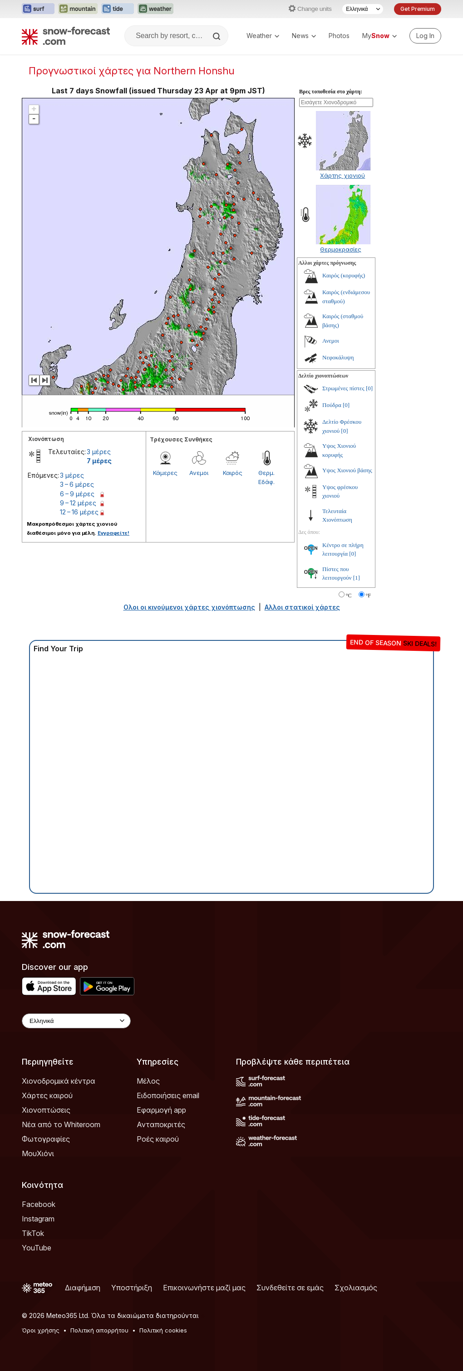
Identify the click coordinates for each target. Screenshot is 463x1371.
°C (349, 595)
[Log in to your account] (425, 36)
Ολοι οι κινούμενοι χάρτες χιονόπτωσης (189, 607)
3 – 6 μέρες (77, 484)
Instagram (38, 1218)
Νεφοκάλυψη (338, 357)
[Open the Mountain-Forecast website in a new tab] (78, 9)
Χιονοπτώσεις (46, 1109)
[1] (356, 577)
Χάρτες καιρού (47, 1095)
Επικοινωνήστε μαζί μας (204, 1287)
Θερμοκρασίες (340, 249)
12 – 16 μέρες (79, 512)
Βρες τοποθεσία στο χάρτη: (330, 91)
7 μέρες (99, 461)
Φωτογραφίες (46, 1138)
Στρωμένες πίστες (343, 388)
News (304, 35)
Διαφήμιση (82, 1287)
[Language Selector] (362, 9)
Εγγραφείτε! (113, 533)
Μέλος (148, 1080)
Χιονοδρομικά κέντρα (58, 1080)
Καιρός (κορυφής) (343, 275)
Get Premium (417, 8)
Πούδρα (331, 405)
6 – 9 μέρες (77, 494)
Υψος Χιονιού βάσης (347, 470)
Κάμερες (165, 472)
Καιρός (232, 472)
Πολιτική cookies (163, 1330)
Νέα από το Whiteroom (61, 1124)
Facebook (38, 1204)
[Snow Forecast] (66, 36)
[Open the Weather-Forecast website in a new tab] (155, 9)
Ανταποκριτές (161, 1124)
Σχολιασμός (356, 1287)
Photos (339, 35)
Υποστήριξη (131, 1287)
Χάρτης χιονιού (342, 175)
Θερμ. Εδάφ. (266, 477)
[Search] (217, 36)
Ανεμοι (198, 472)
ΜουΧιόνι (38, 1153)
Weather (262, 35)
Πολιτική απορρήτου (99, 1330)
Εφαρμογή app (161, 1109)
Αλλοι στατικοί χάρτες (302, 607)
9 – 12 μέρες (78, 503)
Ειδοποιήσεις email (168, 1095)
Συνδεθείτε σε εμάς (290, 1287)
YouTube (36, 1247)
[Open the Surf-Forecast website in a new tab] (38, 9)
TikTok (33, 1233)
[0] (369, 388)
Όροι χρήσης (40, 1330)
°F (368, 595)
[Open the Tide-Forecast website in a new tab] (117, 9)
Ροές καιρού (158, 1138)
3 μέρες (99, 451)
